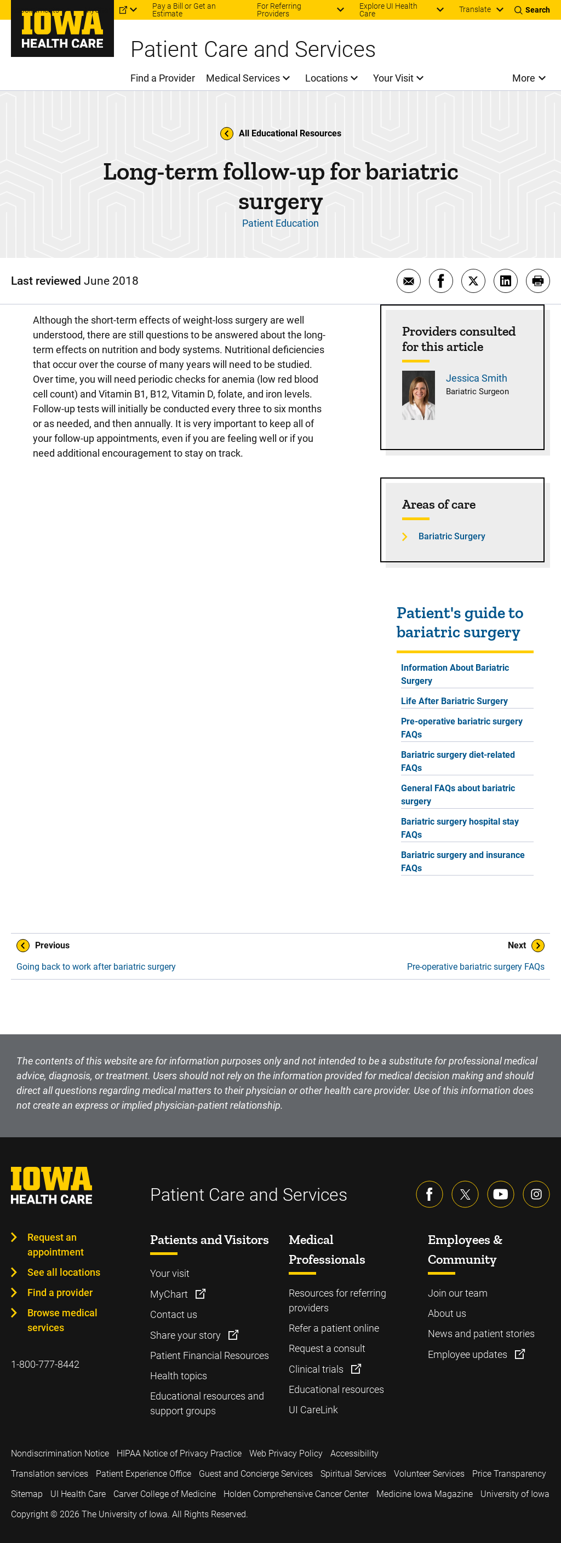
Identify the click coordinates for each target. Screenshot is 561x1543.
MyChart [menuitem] (99, 9)
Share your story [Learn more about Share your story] (186, 1335)
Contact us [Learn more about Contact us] (173, 1314)
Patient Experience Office (143, 1474)
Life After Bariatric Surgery (454, 701)
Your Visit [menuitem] (393, 78)
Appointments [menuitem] (35, 9)
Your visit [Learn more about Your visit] (170, 1273)
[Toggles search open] (532, 10)
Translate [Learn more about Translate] (475, 9)
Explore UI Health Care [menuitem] (388, 10)
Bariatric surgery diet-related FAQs (458, 761)
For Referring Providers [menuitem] (279, 10)
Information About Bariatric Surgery (455, 674)
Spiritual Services (353, 1474)
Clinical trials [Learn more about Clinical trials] (317, 1369)
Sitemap (27, 1494)
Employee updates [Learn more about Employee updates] (469, 1354)
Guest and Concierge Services (256, 1474)
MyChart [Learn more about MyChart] (170, 1294)
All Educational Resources (280, 133)
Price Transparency (509, 1474)
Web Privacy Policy (286, 1453)
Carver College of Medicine (164, 1494)
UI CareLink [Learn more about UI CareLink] (313, 1409)
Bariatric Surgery (452, 536)
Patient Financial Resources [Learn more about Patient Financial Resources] (209, 1355)
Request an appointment (55, 1244)
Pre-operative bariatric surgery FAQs (462, 728)
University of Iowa (514, 1494)
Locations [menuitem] (326, 78)
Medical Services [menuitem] (243, 78)
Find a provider (60, 1292)
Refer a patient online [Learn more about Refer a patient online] (334, 1328)
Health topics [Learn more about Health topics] (178, 1375)
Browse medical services (62, 1320)
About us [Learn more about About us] (447, 1313)
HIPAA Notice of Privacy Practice (179, 1453)
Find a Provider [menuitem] (162, 78)
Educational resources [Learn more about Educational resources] (336, 1389)
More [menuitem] (523, 78)
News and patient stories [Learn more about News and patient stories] (481, 1333)
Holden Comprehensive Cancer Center (296, 1494)
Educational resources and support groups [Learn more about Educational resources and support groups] (207, 1403)
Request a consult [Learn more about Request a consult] (327, 1348)
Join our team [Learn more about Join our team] (458, 1293)
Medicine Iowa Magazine (424, 1494)
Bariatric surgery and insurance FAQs (463, 861)
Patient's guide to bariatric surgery (460, 622)
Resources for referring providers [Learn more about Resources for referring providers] (337, 1300)
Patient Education (280, 223)
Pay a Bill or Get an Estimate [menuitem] (184, 10)
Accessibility (354, 1453)
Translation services (49, 1474)
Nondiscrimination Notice (60, 1453)
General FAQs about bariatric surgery (458, 795)
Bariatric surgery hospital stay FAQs (460, 828)
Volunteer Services (429, 1474)
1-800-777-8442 (45, 1364)
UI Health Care (78, 1494)
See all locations (63, 1272)
